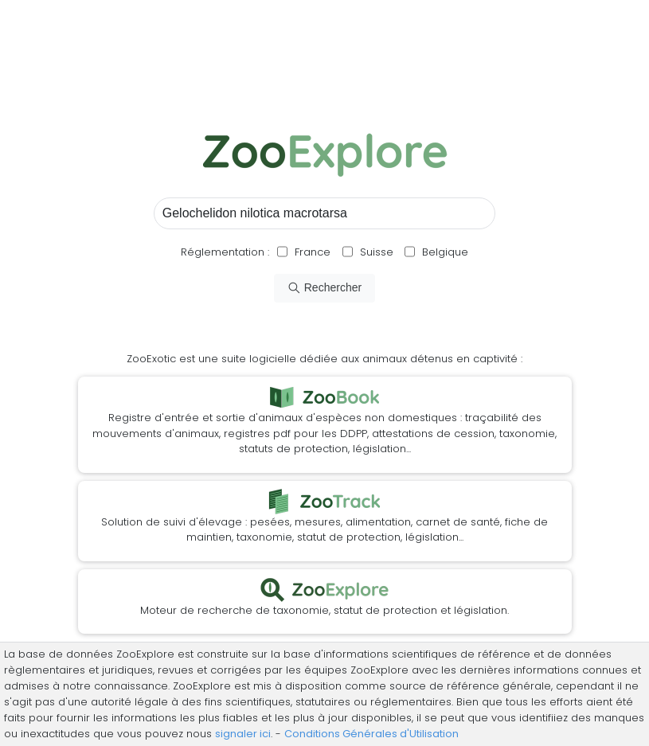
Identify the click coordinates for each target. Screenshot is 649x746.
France (310, 252)
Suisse (377, 252)
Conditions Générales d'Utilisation (371, 733)
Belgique (443, 252)
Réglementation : (225, 252)
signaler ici (243, 733)
